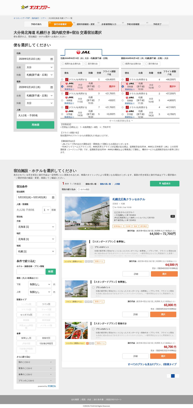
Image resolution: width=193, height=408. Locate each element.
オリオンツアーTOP (22, 18)
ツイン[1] (46, 304)
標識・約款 (86, 399)
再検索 (35, 124)
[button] (36, 362)
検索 (50, 271)
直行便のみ (93, 64)
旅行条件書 (99, 399)
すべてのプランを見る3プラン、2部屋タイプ (152, 366)
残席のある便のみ (73, 64)
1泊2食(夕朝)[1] (46, 343)
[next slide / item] (106, 213)
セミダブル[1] (26, 315)
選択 (163, 275)
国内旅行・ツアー (39, 18)
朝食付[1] (46, 338)
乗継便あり (69, 89)
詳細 (135, 275)
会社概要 (75, 399)
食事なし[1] (26, 338)
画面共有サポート (114, 399)
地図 (171, 216)
